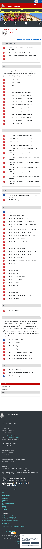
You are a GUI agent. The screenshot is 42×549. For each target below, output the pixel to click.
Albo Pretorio (4, 501)
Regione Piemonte (5, 1)
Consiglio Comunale (6, 495)
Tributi (3, 392)
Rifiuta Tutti (35, 543)
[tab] (21, 43)
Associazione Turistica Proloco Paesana (10, 519)
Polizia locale (5, 389)
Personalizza (30, 545)
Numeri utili (4, 497)
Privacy (6, 531)
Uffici (3, 492)
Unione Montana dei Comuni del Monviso (10, 520)
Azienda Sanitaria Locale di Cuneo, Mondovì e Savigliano (13, 526)
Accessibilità (13, 531)
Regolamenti (4, 506)
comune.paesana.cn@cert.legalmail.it (10, 435)
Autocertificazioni (5, 500)
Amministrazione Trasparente (8, 503)
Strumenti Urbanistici (6, 507)
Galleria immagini (5, 511)
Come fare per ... (5, 498)
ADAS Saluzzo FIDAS (6, 528)
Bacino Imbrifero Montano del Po (8, 522)
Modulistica (4, 504)
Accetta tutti (26, 543)
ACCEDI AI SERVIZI (38, 1)
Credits (9, 531)
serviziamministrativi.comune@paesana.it (11, 437)
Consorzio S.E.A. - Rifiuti (7, 525)
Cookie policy (28, 540)
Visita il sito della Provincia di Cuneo (9, 517)
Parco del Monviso (5, 523)
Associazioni (4, 509)
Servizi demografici (6, 386)
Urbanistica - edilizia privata (7, 395)
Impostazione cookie (5, 547)
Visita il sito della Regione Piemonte (9, 516)
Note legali (2, 531)
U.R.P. (3, 494)
